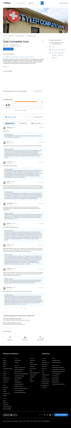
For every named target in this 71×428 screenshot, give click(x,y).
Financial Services (33, 364)
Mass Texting (6, 379)
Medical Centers (24, 57)
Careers (43, 376)
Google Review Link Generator (58, 371)
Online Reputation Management (21, 373)
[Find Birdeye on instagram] (47, 414)
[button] (27, 308)
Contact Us (44, 386)
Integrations (5, 404)
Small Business (17, 359)
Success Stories (45, 378)
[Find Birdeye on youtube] (50, 414)
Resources (44, 368)
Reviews (5, 362)
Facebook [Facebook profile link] (61, 52)
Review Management (19, 369)
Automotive (32, 359)
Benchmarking (6, 393)
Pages (4, 366)
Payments (5, 381)
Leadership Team (45, 362)
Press (43, 372)
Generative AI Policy (37, 420)
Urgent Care (31, 57)
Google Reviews (17, 381)
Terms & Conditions (7, 420)
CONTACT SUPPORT (61, 414)
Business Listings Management (21, 387)
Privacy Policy (15, 420)
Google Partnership (7, 406)
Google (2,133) (21, 123)
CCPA (31, 420)
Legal (31, 370)
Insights (5, 390)
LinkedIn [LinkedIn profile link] (61, 55)
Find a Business (55, 375)
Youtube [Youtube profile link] (54, 57)
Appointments (6, 377)
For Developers (55, 377)
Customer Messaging (19, 375)
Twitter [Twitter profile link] (54, 55)
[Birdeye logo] (7, 3)
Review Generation (18, 371)
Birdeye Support (55, 379)
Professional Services (56, 362)
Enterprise (16, 362)
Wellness (32, 380)
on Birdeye (14, 126)
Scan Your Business (56, 373)
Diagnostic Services (19, 36)
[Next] (43, 338)
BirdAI (4, 400)
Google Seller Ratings (7, 368)
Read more (6, 66)
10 (24, 308)
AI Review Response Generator (58, 369)
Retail (31, 378)
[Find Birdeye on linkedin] (44, 414)
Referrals (5, 364)
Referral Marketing (18, 377)
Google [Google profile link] (54, 52)
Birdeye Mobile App (7, 408)
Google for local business (19, 367)
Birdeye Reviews (45, 380)
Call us (53, 47)
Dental (31, 362)
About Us (44, 359)
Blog (43, 370)
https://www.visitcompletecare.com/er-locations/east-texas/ (59, 49)
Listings (4, 359)
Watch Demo (45, 364)
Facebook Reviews (18, 385)
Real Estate (32, 376)
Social (4, 375)
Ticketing (5, 395)
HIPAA (27, 420)
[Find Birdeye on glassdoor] (52, 414)
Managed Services (56, 359)
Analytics (5, 402)
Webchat (5, 373)
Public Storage (33, 374)
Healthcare (11, 36)
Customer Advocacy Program (58, 383)
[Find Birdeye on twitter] (42, 414)
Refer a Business (55, 381)
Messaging (5, 386)
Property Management (35, 372)
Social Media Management (20, 392)
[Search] (42, 3)
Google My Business (18, 383)
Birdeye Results (45, 382)
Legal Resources (45, 384)
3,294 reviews (14, 44)
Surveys (4, 388)
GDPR (24, 420)
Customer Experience (19, 389)
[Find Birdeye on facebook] (39, 414)
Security (20, 420)
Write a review (64, 3)
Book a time (44, 366)
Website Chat (17, 379)
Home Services (33, 368)
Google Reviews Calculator (58, 367)
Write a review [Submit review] (8, 49)
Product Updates (45, 374)
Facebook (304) (34, 123)
